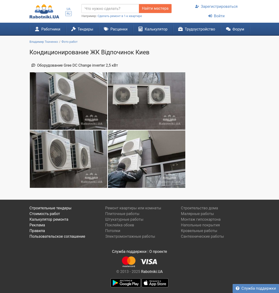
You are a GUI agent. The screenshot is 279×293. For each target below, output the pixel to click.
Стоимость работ (45, 213)
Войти (216, 16)
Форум (235, 29)
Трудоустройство (196, 29)
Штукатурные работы (124, 219)
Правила (37, 230)
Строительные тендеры (50, 208)
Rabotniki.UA (152, 271)
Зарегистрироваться (216, 6)
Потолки (112, 230)
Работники (47, 29)
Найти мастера (155, 8)
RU (68, 13)
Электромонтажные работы (130, 236)
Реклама (37, 225)
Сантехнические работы (202, 236)
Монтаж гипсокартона (201, 219)
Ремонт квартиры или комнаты (133, 208)
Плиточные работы (122, 213)
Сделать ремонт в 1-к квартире (119, 16)
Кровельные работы (199, 230)
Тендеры (82, 29)
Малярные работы (197, 213)
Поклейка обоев (119, 225)
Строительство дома (199, 208)
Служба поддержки (256, 288)
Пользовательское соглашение (57, 236)
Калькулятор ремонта (49, 219)
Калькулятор (153, 29)
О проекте (158, 251)
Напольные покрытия (200, 225)
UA (68, 9)
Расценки (115, 29)
